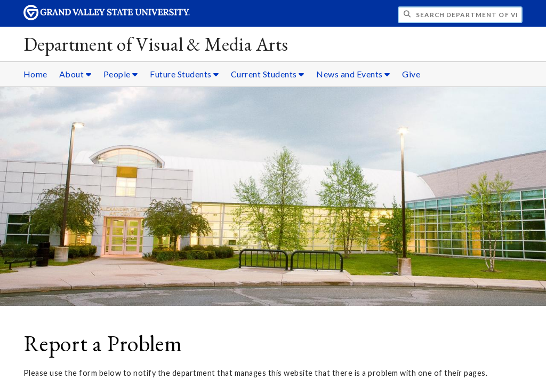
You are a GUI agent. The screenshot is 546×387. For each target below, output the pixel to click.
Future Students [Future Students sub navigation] (184, 74)
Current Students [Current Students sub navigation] (267, 74)
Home (35, 74)
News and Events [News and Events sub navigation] (353, 74)
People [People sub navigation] (120, 74)
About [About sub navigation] (75, 74)
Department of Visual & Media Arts (155, 44)
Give (411, 74)
